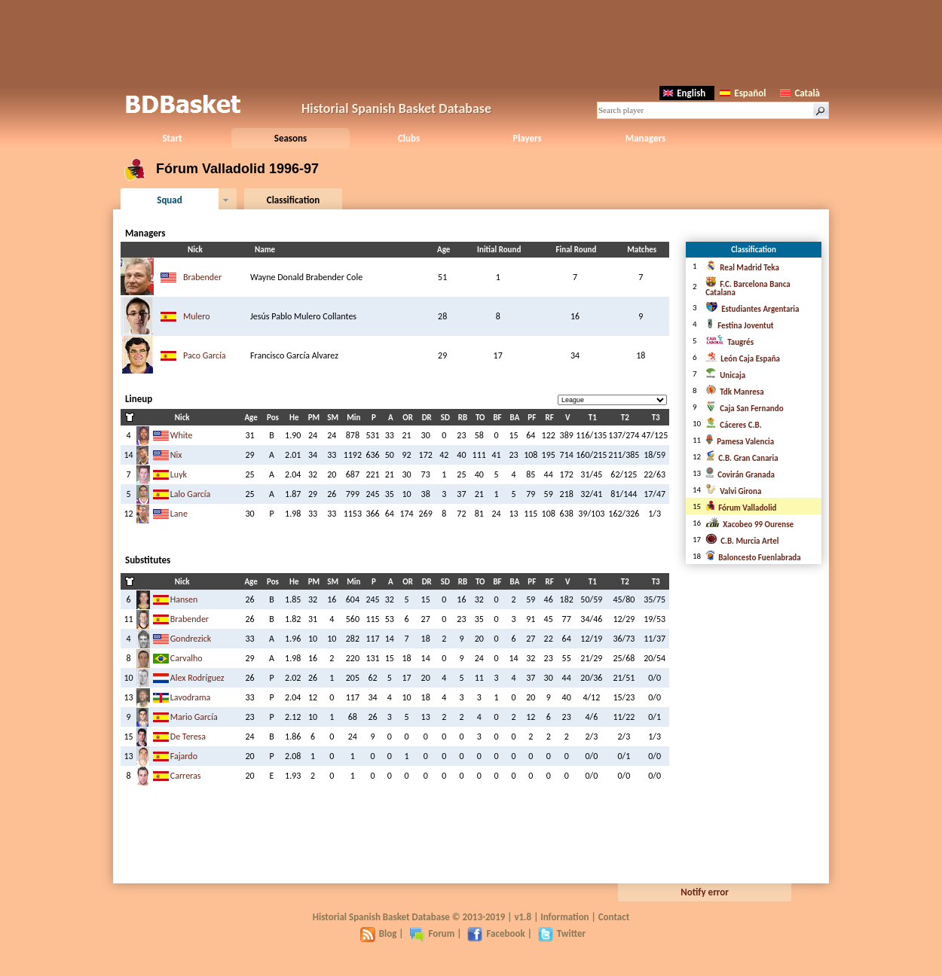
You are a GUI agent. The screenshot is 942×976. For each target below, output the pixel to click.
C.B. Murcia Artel (741, 541)
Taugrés (729, 342)
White (181, 435)
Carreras (185, 775)
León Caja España (742, 359)
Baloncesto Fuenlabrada (752, 558)
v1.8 (522, 917)
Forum (431, 933)
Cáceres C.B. (733, 425)
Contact (613, 917)
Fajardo (183, 756)
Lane (179, 513)
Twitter (562, 933)
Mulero (196, 316)
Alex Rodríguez (197, 677)
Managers (645, 138)
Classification (293, 200)
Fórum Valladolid (740, 508)
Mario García (194, 716)
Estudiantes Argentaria (752, 309)
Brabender (202, 277)
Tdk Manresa (734, 392)
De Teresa (188, 736)
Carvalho (186, 658)
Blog (378, 933)
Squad (169, 200)
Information (564, 917)
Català (800, 93)
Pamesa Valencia (739, 442)
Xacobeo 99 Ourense (749, 524)
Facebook (496, 933)
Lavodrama (190, 697)
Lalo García (190, 494)
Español (743, 93)
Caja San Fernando (744, 408)
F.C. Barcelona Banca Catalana (748, 288)
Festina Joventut (739, 326)
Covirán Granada (740, 475)
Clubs (409, 138)
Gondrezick (190, 638)
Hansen (184, 599)
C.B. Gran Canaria (741, 458)
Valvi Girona (733, 491)
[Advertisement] (471, 41)
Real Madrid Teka (742, 268)
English (684, 93)
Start (172, 138)
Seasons (290, 138)
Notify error (705, 892)
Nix (176, 454)
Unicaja (725, 375)
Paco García (204, 355)
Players (527, 138)
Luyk (178, 474)
